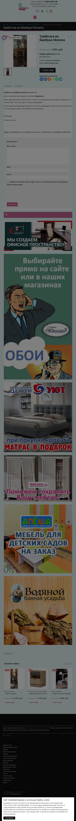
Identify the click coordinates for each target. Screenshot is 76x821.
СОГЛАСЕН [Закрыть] (9, 818)
